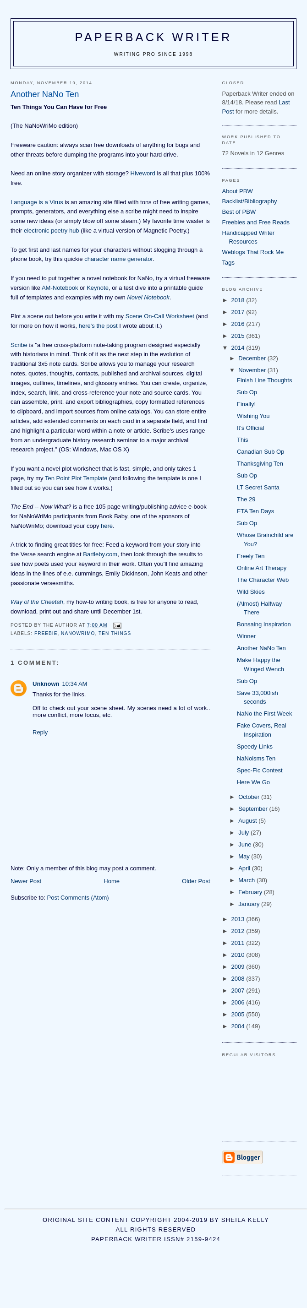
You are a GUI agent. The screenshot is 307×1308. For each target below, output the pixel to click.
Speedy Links (255, 746)
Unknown (46, 683)
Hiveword (143, 173)
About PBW (237, 191)
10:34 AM (75, 683)
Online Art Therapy (261, 567)
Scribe (19, 345)
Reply (40, 732)
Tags (228, 262)
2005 (239, 1014)
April (245, 868)
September (253, 808)
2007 (239, 990)
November (253, 370)
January (249, 904)
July (244, 832)
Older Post (196, 881)
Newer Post (26, 881)
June (245, 844)
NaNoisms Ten (256, 758)
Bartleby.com (100, 554)
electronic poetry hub (51, 230)
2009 (239, 966)
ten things (115, 633)
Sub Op (247, 392)
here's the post (98, 325)
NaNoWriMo (78, 633)
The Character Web (263, 579)
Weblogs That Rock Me (253, 252)
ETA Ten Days (255, 511)
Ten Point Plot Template (76, 478)
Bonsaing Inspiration (264, 624)
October (249, 796)
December (253, 358)
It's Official (250, 427)
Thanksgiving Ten (260, 463)
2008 (239, 978)
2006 (239, 1002)
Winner (246, 636)
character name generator (118, 258)
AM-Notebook (60, 287)
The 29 (246, 499)
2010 (239, 954)
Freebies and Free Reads (256, 222)
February (251, 892)
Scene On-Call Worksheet (160, 316)
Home (112, 881)
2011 (239, 942)
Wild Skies (251, 591)
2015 (239, 335)
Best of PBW (239, 211)
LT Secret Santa (258, 487)
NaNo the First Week (264, 713)
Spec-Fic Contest (260, 770)
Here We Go (253, 782)
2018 (239, 300)
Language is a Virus (37, 202)
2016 (239, 323)
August (248, 820)
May (244, 856)
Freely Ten (250, 556)
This (242, 439)
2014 (239, 347)
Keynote (98, 287)
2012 (239, 931)
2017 (239, 312)
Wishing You (253, 415)
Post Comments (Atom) (78, 897)
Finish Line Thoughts (264, 380)
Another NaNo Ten (261, 648)
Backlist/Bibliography (249, 201)
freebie (45, 633)
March (247, 880)
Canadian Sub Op (260, 451)
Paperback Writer (153, 37)
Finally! (246, 404)
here (107, 525)
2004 (239, 1026)
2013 (239, 919)
